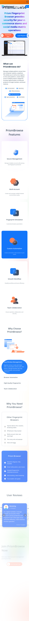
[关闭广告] (27, 2)
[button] (14, 2)
